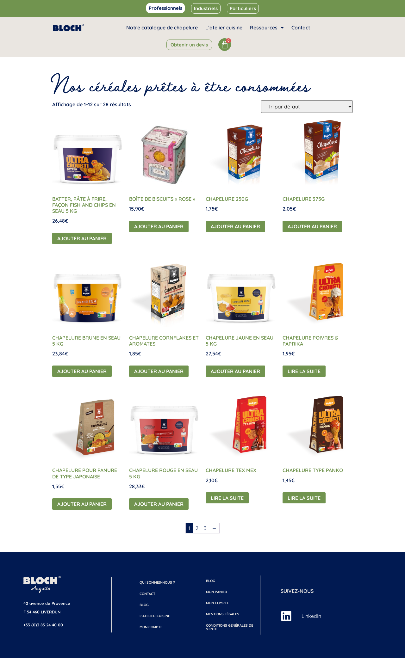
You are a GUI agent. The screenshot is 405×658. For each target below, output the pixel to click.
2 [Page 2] (197, 528)
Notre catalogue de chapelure (162, 27)
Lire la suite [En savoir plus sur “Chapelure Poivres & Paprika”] (304, 371)
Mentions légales (222, 614)
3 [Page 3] (205, 528)
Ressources (267, 27)
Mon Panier (216, 592)
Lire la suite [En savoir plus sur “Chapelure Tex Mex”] (227, 498)
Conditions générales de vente (229, 627)
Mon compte (151, 627)
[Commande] (307, 106)
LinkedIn (311, 616)
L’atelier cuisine (223, 27)
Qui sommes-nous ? (157, 582)
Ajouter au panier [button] (82, 238)
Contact (300, 27)
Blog (144, 605)
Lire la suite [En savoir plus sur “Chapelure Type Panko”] (304, 498)
